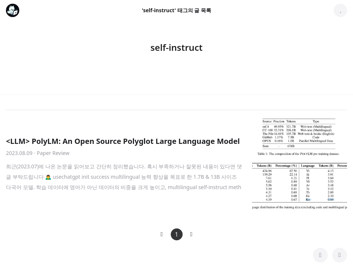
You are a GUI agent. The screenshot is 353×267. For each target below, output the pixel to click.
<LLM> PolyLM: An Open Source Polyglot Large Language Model (123, 141)
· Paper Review (51, 152)
